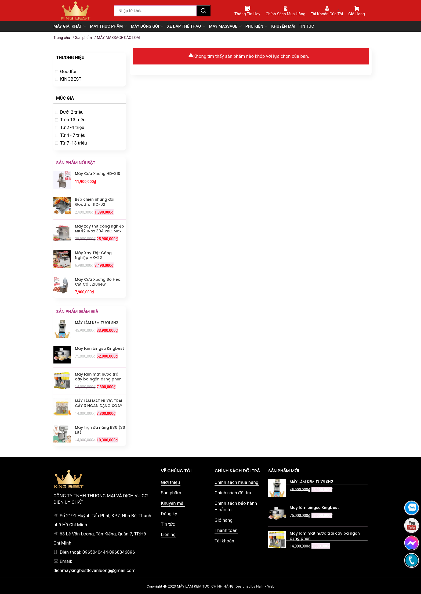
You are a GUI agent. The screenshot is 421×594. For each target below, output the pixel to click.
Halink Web (265, 586)
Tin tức (168, 524)
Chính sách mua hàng (236, 482)
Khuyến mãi (172, 503)
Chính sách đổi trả (233, 492)
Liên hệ (168, 534)
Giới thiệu (170, 482)
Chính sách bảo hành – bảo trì (236, 506)
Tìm (203, 10)
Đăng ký (169, 513)
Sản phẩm (83, 37)
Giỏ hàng (224, 520)
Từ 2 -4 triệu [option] (72, 127)
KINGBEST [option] (71, 79)
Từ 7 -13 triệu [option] (73, 143)
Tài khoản (224, 540)
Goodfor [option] (68, 71)
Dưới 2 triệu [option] (72, 112)
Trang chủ (61, 37)
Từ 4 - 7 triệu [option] (72, 135)
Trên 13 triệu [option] (73, 119)
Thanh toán (226, 530)
